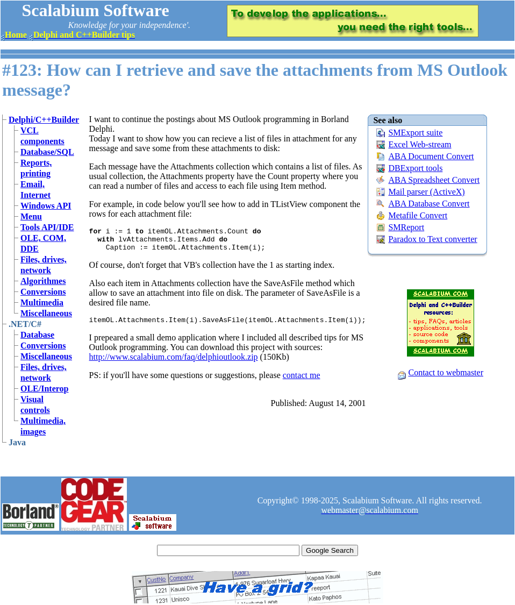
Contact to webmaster (445, 372)
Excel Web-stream (419, 144)
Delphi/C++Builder (44, 119)
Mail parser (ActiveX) (426, 191)
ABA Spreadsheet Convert (434, 179)
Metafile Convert (417, 215)
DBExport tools (415, 168)
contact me (301, 381)
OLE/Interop (44, 388)
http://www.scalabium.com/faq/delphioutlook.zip (173, 363)
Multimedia (41, 302)
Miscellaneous (46, 313)
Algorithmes (43, 281)
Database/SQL (47, 151)
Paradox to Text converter (432, 239)
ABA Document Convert (431, 156)
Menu (31, 216)
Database (37, 334)
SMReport (406, 227)
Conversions (43, 291)
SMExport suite (415, 132)
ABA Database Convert (428, 203)
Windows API (45, 205)
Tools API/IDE (47, 227)
